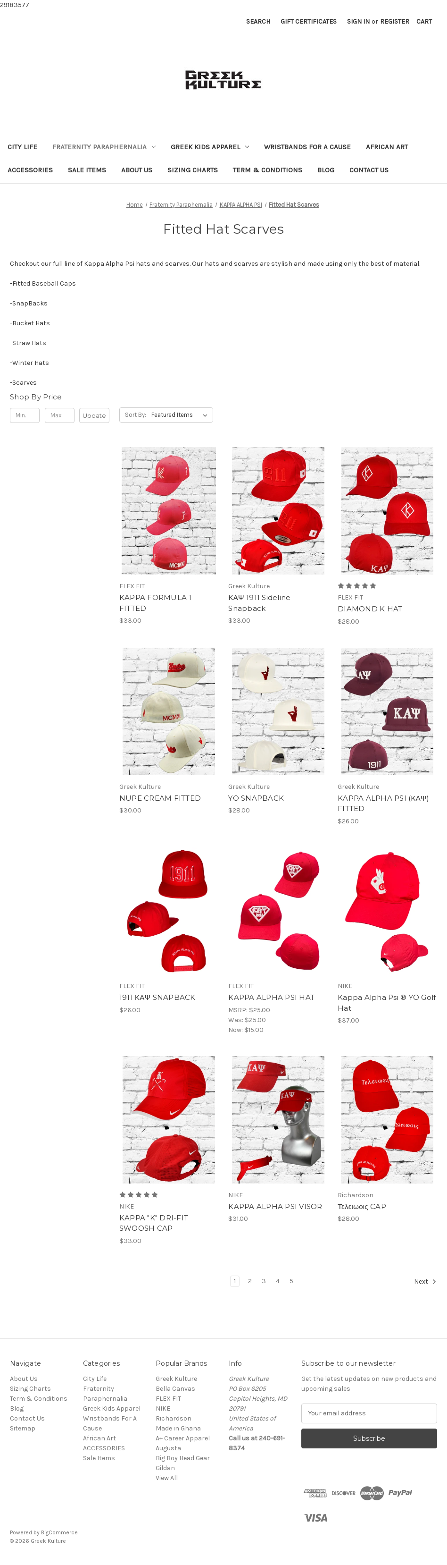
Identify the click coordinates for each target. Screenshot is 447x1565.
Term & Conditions (267, 170)
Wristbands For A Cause (307, 147)
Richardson (173, 1418)
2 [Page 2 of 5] (250, 1281)
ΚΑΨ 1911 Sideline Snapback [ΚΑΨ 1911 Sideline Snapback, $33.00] (259, 603)
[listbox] (181, 415)
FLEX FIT (168, 1399)
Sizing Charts (192, 170)
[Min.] (25, 415)
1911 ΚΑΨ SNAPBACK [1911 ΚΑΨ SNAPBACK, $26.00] (157, 997)
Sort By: (135, 414)
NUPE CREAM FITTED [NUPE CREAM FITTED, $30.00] (160, 798)
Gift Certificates (309, 21)
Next (425, 1281)
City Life (22, 147)
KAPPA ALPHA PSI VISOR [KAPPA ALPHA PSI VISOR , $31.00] (275, 1206)
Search (258, 21)
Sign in (358, 21)
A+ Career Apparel (183, 1438)
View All (167, 1478)
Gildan (165, 1468)
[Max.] (59, 415)
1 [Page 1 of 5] (235, 1281)
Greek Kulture (176, 1379)
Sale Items (87, 170)
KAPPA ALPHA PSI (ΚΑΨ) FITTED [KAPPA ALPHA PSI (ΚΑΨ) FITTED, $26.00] (383, 803)
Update (94, 415)
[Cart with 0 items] (424, 21)
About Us (136, 170)
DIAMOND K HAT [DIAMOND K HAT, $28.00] (370, 608)
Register (394, 21)
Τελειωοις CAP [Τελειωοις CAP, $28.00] (362, 1206)
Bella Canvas (175, 1389)
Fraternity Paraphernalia (104, 147)
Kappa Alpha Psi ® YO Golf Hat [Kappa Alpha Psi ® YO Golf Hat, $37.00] (387, 1003)
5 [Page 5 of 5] (291, 1281)
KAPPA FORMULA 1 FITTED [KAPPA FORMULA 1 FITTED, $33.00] (155, 603)
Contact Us (369, 170)
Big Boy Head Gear (183, 1458)
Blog (325, 170)
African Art (387, 147)
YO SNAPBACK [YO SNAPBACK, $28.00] (256, 798)
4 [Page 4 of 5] (278, 1281)
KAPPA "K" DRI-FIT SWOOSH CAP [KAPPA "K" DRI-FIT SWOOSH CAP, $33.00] (153, 1223)
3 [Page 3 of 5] (264, 1281)
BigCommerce (59, 1532)
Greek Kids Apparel (210, 147)
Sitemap (22, 1428)
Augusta (168, 1448)
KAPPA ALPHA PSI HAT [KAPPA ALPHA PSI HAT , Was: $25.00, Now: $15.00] (271, 997)
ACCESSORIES (30, 170)
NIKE (163, 1408)
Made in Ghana (178, 1428)
